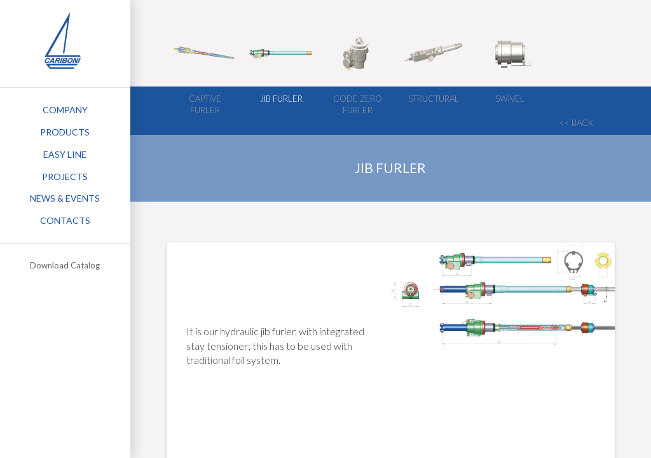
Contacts (65, 220)
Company (65, 109)
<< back (576, 123)
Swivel (509, 99)
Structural (433, 99)
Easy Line (64, 154)
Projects (65, 176)
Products (65, 132)
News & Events (65, 198)
